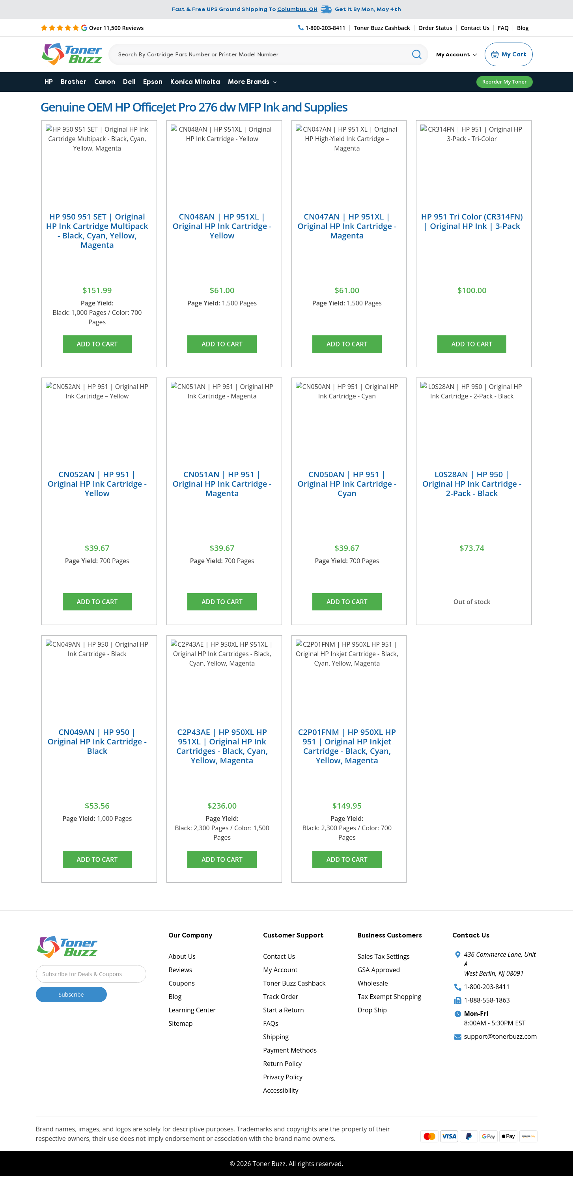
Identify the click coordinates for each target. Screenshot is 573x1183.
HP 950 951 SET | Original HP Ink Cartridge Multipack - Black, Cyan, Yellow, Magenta (97, 230)
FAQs (270, 1023)
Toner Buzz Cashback (382, 28)
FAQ (503, 28)
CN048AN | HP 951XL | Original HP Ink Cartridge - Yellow (221, 226)
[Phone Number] (322, 28)
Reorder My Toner (504, 81)
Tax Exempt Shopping (389, 996)
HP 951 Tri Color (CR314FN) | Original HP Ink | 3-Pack (472, 221)
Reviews (180, 969)
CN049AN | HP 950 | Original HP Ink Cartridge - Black (97, 741)
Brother (73, 82)
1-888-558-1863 (487, 1000)
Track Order (280, 996)
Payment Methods (290, 1050)
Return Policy (282, 1063)
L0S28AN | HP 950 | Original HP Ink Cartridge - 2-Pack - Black (471, 483)
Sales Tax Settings (384, 956)
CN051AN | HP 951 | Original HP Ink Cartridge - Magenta (221, 483)
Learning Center (191, 1010)
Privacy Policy (282, 1077)
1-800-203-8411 (487, 986)
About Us (182, 956)
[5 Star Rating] (92, 27)
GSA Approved (379, 969)
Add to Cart (97, 344)
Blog (522, 28)
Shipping (276, 1036)
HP (49, 82)
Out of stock (472, 601)
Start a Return (283, 1010)
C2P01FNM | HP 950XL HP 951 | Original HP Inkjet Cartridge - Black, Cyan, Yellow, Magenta (347, 746)
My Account (456, 54)
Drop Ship (372, 1010)
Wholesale (373, 983)
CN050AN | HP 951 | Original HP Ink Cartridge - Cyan (346, 483)
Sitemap (180, 1023)
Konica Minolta (195, 82)
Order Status (435, 28)
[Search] (268, 54)
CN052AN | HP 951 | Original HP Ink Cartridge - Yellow (97, 483)
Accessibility (280, 1090)
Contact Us (475, 28)
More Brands (252, 82)
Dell (129, 82)
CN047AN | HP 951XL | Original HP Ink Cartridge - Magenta (346, 226)
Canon (104, 82)
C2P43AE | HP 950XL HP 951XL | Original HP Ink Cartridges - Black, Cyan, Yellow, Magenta (222, 746)
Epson (152, 82)
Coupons (181, 983)
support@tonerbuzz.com (500, 1036)
